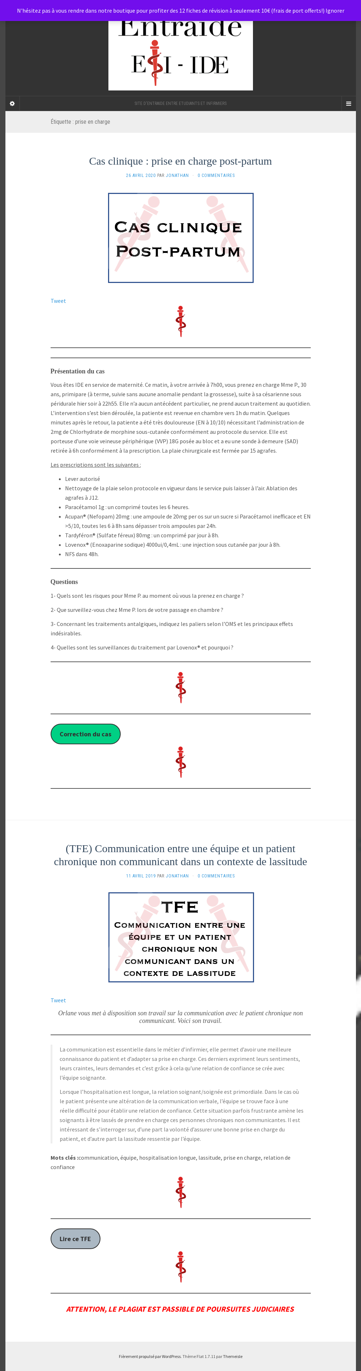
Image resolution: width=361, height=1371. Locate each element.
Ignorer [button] (335, 10)
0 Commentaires (216, 175)
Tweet (58, 300)
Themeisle (232, 1356)
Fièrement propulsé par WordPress (150, 1356)
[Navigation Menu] (348, 103)
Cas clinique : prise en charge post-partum (180, 161)
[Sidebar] (12, 103)
